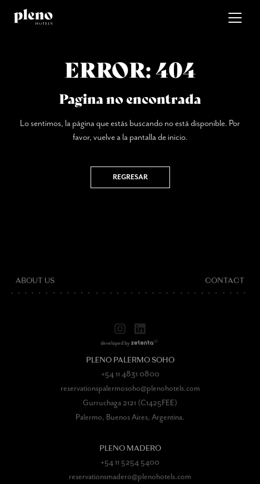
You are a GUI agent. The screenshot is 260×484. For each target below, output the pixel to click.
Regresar (130, 177)
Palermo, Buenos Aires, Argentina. (130, 420)
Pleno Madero (130, 452)
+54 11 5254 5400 (130, 465)
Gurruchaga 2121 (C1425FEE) (130, 406)
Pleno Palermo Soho (130, 363)
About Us (35, 284)
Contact (224, 284)
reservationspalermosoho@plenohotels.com (130, 391)
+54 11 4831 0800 (130, 377)
